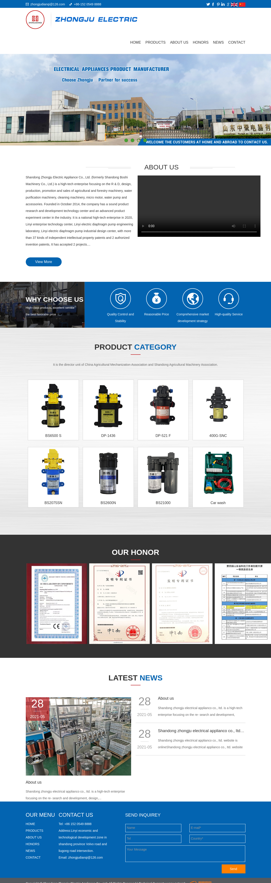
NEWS (218, 42)
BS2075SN (53, 503)
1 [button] (126, 140)
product (135, 347)
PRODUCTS (155, 42)
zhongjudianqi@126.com (47, 4)
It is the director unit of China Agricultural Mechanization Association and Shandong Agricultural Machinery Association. (135, 364)
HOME (30, 824)
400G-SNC (218, 436)
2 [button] (132, 140)
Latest (135, 677)
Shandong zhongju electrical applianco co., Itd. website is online (201, 731)
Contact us (76, 815)
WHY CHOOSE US (55, 299)
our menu (40, 815)
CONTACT (236, 42)
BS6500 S (53, 436)
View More (43, 262)
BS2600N (108, 503)
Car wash (218, 503)
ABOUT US (179, 42)
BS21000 (163, 503)
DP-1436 (108, 436)
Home (135, 42)
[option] (135, 99)
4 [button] (145, 140)
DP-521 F (163, 436)
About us (34, 782)
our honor (135, 552)
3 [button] (139, 140)
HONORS (200, 42)
